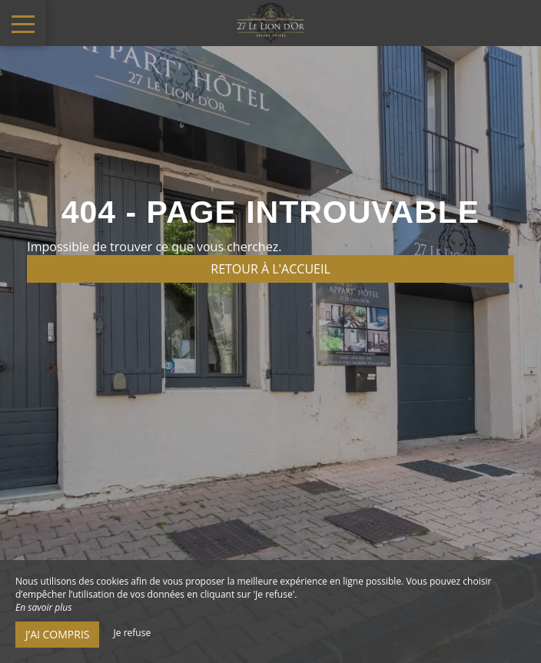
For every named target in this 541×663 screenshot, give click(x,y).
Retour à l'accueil (270, 268)
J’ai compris (57, 634)
